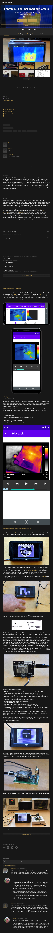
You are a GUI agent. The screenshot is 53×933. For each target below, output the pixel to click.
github (44, 576)
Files (17, 34)
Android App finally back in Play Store (12, 288)
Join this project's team (8, 100)
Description (6, 34)
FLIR (19, 131)
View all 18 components (26, 275)
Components (24, 34)
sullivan (12, 903)
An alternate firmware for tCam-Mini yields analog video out (17, 528)
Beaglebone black (32, 131)
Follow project (21, 20)
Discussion (45, 34)
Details (12, 34)
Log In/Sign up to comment (9, 865)
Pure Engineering (36, 209)
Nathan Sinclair (14, 868)
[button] (49, 2)
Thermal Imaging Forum (33, 570)
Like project (32, 20)
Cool (9, 142)
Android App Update (7, 397)
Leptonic (21, 212)
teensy (24, 131)
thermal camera (7, 131)
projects (10, 148)
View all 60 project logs (26, 834)
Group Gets (46, 209)
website (4, 299)
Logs (31, 34)
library (16, 532)
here (15, 294)
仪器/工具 (10, 154)
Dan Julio (26, 17)
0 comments (18, 290)
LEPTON (15, 131)
